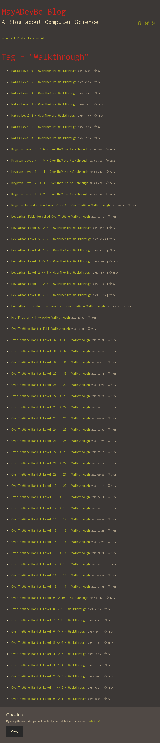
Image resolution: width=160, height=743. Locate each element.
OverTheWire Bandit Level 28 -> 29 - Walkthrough (50, 384)
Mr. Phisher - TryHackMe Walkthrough (40, 317)
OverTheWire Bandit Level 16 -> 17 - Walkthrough (50, 519)
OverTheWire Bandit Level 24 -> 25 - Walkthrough (50, 429)
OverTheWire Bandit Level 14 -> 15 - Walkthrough (50, 541)
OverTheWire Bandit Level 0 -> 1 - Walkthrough (48, 698)
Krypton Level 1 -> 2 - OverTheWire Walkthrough (49, 194)
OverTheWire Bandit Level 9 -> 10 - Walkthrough (49, 598)
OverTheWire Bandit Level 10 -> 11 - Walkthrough (50, 586)
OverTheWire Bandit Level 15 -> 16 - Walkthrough (50, 530)
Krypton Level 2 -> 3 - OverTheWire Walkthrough (49, 183)
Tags (31, 38)
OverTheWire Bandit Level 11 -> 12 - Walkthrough (50, 575)
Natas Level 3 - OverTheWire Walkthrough (43, 104)
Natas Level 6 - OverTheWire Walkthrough (43, 70)
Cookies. (15, 715)
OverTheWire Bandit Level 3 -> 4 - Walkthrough (48, 665)
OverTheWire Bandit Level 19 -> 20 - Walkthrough (50, 485)
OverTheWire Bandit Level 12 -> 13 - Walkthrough (50, 564)
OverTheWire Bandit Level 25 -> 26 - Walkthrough (50, 418)
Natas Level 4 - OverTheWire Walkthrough (43, 93)
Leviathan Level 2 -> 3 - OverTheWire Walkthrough (51, 272)
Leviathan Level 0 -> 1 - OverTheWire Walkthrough (51, 295)
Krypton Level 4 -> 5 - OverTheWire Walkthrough (49, 160)
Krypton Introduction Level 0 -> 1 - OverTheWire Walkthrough (60, 205)
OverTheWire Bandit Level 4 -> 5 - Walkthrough (48, 654)
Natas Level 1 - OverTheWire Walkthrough (43, 127)
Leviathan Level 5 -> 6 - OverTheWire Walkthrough (51, 239)
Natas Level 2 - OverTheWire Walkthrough (43, 115)
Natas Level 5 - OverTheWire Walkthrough (43, 82)
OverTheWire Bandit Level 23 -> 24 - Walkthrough (50, 441)
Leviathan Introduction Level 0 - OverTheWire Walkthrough (58, 306)
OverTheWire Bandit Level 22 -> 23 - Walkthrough (50, 452)
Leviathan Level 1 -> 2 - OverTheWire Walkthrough (51, 284)
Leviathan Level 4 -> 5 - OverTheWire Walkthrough (51, 250)
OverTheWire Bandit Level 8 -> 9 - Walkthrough (48, 609)
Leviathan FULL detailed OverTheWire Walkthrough (50, 216)
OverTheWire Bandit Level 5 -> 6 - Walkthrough (48, 642)
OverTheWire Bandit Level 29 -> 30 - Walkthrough (50, 373)
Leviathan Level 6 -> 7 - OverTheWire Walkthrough (51, 227)
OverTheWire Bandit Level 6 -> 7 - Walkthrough (48, 631)
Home (5, 38)
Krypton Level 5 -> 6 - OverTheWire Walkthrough (49, 149)
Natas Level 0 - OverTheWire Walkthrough (43, 138)
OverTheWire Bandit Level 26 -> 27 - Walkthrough (50, 407)
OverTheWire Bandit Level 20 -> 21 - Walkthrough (50, 474)
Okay (14, 731)
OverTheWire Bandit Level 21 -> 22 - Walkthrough (50, 463)
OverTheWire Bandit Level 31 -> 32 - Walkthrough (50, 351)
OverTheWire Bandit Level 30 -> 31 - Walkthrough (50, 362)
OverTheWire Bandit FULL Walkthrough (40, 328)
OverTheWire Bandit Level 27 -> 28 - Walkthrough (50, 396)
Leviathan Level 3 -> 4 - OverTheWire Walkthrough (51, 261)
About (40, 38)
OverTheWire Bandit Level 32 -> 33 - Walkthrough (50, 340)
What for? (94, 721)
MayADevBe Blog (34, 11)
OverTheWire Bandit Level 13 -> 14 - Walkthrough (50, 553)
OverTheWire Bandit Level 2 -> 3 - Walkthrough (48, 676)
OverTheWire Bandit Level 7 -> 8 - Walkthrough (48, 620)
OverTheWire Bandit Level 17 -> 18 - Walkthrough (50, 508)
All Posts (17, 38)
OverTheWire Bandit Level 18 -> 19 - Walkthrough (50, 497)
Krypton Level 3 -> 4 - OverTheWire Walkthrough (49, 171)
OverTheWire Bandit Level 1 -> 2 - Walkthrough (48, 687)
